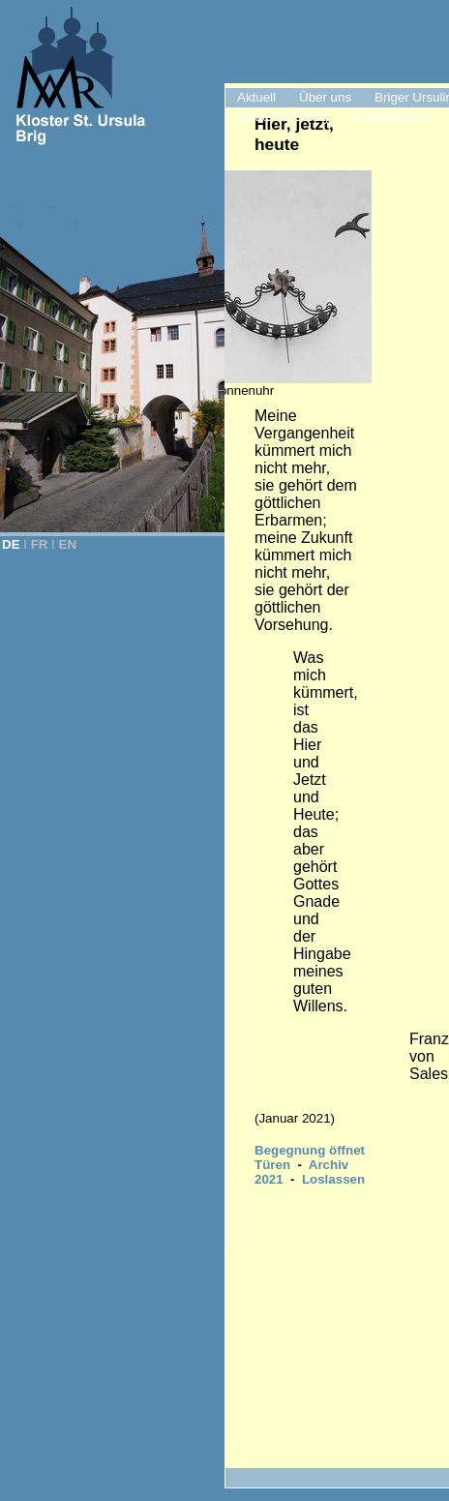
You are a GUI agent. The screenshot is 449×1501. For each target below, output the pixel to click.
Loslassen (333, 1179)
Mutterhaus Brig (282, 116)
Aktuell (256, 97)
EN (68, 544)
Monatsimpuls (391, 116)
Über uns (325, 97)
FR (39, 544)
